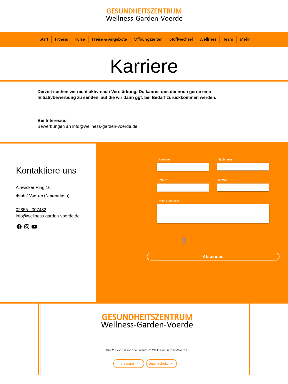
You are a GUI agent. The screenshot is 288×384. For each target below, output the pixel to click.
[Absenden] (213, 256)
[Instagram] (26, 226)
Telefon (223, 180)
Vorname (164, 159)
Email (161, 180)
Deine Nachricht (168, 200)
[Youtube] (34, 226)
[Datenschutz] (161, 363)
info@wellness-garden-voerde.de (104, 126)
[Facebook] (19, 226)
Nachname (225, 159)
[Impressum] (128, 363)
